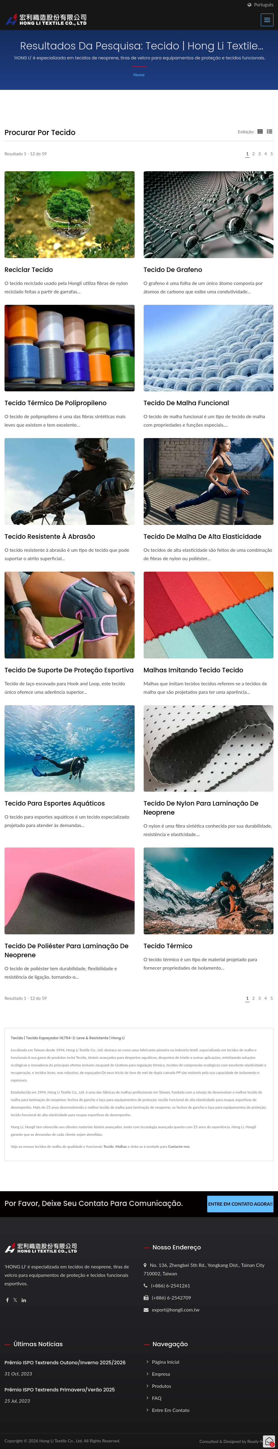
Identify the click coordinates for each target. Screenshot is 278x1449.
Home (139, 74)
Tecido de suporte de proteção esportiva (69, 670)
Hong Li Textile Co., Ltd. (61, 1440)
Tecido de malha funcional (186, 403)
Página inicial (166, 1361)
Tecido (108, 1146)
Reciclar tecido (29, 269)
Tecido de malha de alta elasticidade (202, 536)
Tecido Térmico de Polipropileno (56, 403)
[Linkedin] (24, 1299)
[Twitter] (15, 1299)
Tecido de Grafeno (173, 269)
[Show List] (269, 131)
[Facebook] (7, 1299)
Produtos (161, 1385)
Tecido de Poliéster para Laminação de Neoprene (67, 950)
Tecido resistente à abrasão (50, 536)
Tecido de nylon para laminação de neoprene (201, 808)
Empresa (161, 1373)
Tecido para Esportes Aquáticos (55, 803)
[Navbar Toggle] (267, 20)
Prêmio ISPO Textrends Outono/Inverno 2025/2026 (65, 1362)
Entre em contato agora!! (240, 1204)
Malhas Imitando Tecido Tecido (193, 670)
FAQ (156, 1397)
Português (263, 4)
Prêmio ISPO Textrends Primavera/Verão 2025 (60, 1389)
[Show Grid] (260, 131)
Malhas (121, 1146)
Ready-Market (260, 1441)
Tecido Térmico (168, 946)
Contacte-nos (178, 1146)
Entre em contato (171, 1410)
